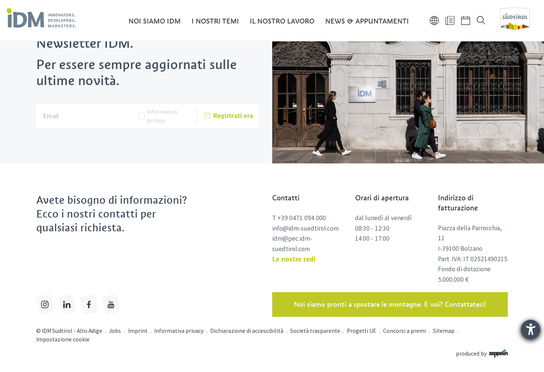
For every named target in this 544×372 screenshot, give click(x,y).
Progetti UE (361, 330)
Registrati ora (228, 116)
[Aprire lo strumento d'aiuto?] (530, 329)
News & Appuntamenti (367, 21)
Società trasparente (315, 330)
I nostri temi (215, 21)
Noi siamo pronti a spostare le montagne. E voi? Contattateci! (390, 304)
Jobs (115, 330)
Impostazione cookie (63, 339)
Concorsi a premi (404, 330)
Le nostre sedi (293, 259)
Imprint (137, 330)
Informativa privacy (162, 116)
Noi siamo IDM (154, 21)
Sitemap (443, 330)
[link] (41, 18)
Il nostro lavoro (282, 21)
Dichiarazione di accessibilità (246, 330)
